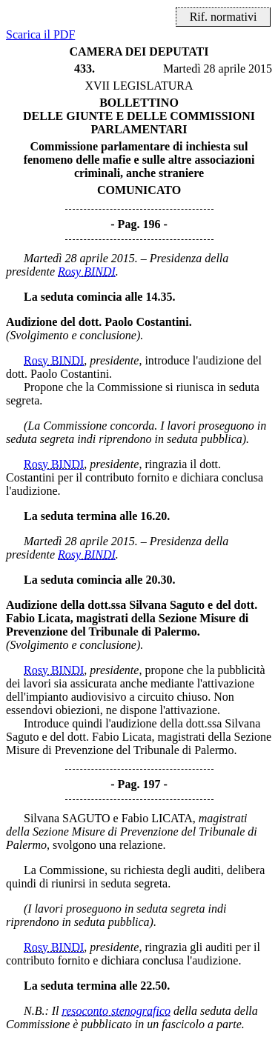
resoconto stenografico (116, 1010)
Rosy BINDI (87, 271)
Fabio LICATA (157, 818)
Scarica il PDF (40, 34)
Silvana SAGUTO (67, 818)
